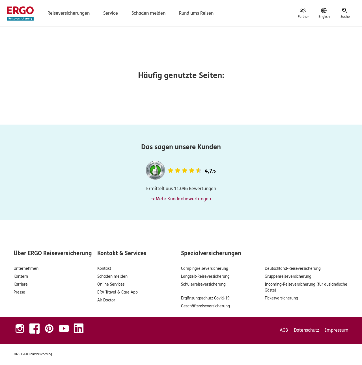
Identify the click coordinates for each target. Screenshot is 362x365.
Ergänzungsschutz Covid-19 (205, 298)
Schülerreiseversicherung (203, 284)
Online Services (110, 284)
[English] (324, 13)
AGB (284, 330)
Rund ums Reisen (196, 13)
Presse (19, 292)
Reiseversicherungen (69, 13)
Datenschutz (306, 330)
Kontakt (104, 268)
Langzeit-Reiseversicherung (205, 276)
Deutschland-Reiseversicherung (293, 268)
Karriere (21, 284)
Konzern (21, 276)
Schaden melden (148, 13)
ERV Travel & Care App (117, 292)
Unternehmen (26, 268)
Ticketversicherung (281, 298)
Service (110, 13)
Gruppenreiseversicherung (288, 276)
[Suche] (345, 13)
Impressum (336, 330)
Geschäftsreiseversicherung (205, 306)
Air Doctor (106, 300)
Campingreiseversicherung (204, 268)
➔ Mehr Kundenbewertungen (181, 198)
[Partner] (303, 13)
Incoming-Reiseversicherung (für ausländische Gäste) (306, 287)
